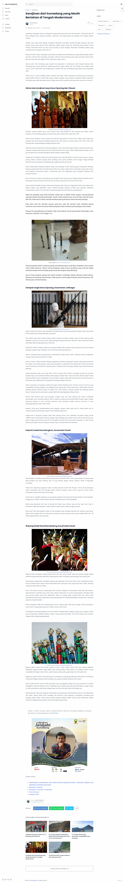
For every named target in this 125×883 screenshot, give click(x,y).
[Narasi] (111, 25)
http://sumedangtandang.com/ (63, 476)
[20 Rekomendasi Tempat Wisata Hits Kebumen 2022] (59, 847)
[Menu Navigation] (3, 4)
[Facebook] (3, 879)
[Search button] (27, 4)
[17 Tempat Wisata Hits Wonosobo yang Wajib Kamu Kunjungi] (82, 826)
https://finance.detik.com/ (64, 129)
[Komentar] (88, 23)
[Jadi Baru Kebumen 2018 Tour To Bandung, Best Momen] (36, 826)
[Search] (48, 4)
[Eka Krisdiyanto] (34, 23)
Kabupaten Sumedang (35, 787)
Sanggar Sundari (34, 794)
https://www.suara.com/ (63, 329)
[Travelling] (108, 29)
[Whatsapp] (11, 879)
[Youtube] (8, 879)
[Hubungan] (102, 25)
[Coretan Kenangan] (104, 21)
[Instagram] (6, 879)
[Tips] (100, 29)
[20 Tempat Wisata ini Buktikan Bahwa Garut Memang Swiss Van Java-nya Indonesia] (59, 826)
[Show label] (104, 34)
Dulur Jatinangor (34, 792)
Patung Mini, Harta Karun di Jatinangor (40, 789)
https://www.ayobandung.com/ (63, 262)
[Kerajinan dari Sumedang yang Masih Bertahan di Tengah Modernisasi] (36, 847)
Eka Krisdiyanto (11, 4)
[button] (122, 4)
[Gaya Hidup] (117, 21)
